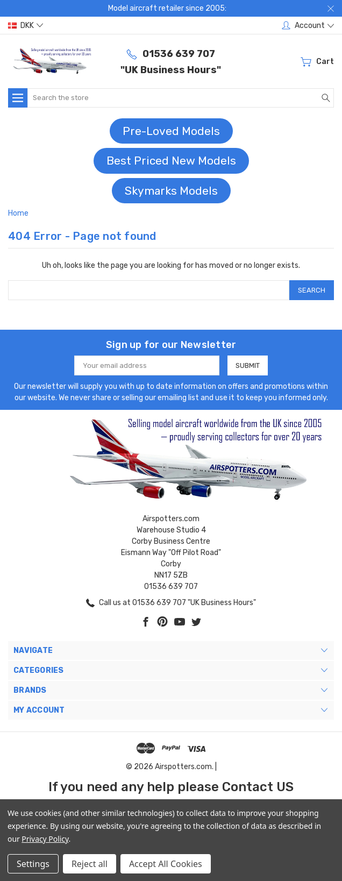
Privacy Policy (45, 839)
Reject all (90, 864)
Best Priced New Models (171, 160)
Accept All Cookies (165, 864)
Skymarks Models (171, 190)
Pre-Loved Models (171, 131)
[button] (171, 131)
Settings (33, 864)
